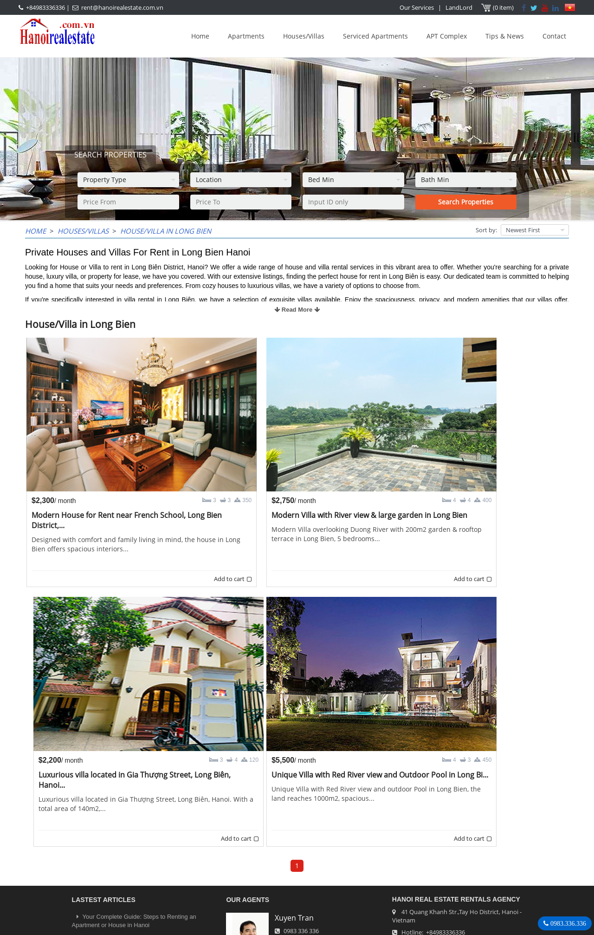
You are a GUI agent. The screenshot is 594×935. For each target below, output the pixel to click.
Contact (554, 36)
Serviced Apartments (375, 36)
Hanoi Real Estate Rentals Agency (456, 822)
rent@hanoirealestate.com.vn (122, 7)
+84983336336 (45, 7)
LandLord (459, 7)
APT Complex (446, 36)
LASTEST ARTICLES (104, 823)
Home (200, 36)
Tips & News (504, 36)
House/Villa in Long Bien (165, 230)
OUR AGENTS (247, 823)
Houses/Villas (303, 36)
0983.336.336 (567, 923)
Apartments (246, 36)
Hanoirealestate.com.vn (434, 880)
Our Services (417, 7)
